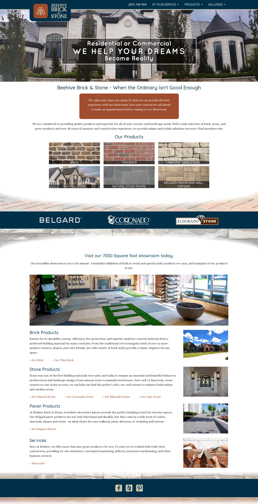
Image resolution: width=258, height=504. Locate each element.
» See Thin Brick (63, 360)
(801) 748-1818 (137, 4)
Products (192, 4)
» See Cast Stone (150, 397)
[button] (19, 46)
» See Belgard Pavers (43, 429)
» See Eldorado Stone (116, 397)
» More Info (37, 463)
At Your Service (164, 4)
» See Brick (37, 360)
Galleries (215, 4)
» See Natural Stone (42, 397)
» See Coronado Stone (79, 397)
